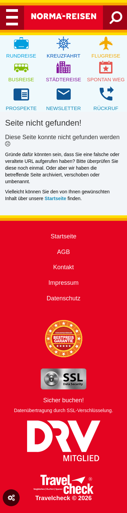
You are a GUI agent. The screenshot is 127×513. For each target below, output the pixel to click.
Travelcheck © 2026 (63, 488)
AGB (63, 252)
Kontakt (63, 267)
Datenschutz (63, 298)
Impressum (63, 282)
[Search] (116, 20)
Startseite (63, 236)
